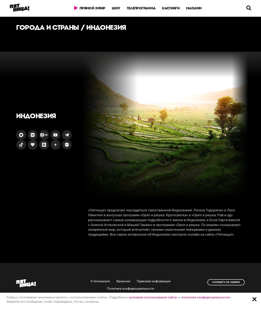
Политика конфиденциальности (130, 288)
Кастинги (171, 8)
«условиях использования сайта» (152, 297)
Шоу (116, 8)
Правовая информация (153, 281)
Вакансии (123, 281)
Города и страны (47, 27)
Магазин (193, 8)
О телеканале (100, 281)
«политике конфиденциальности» (205, 297)
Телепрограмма (141, 8)
